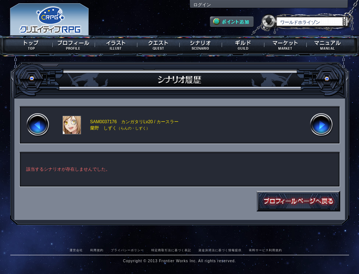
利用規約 (96, 250)
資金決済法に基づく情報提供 (220, 250)
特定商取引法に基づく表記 (171, 250)
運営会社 (76, 250)
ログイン (202, 4)
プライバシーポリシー (127, 250)
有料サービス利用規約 (265, 250)
